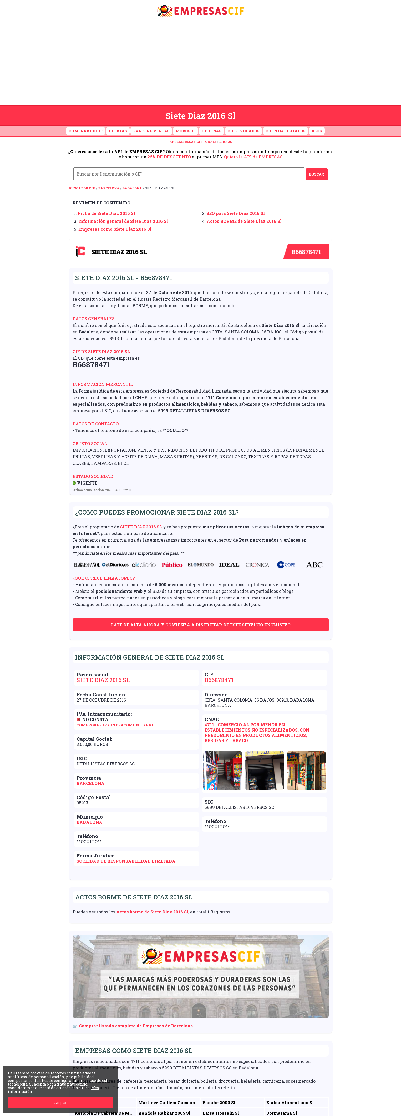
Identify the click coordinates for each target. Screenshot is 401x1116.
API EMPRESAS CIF (186, 142)
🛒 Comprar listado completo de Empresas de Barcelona (133, 1025)
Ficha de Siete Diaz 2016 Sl (106, 213)
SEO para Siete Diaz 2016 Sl (235, 213)
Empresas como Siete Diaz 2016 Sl (114, 229)
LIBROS (225, 142)
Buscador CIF (82, 188)
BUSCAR (316, 174)
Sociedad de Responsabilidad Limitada (126, 861)
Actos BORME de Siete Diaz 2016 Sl (244, 221)
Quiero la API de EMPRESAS (253, 157)
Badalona (132, 188)
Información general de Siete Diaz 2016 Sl (123, 221)
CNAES (211, 142)
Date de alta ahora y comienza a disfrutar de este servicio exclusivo (200, 625)
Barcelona (108, 188)
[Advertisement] (200, 62)
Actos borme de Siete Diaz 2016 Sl (152, 911)
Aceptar (60, 1103)
